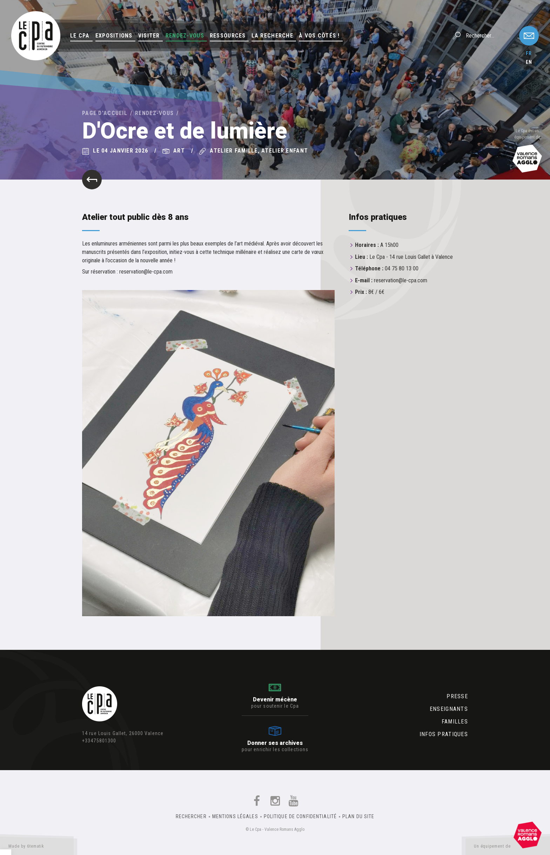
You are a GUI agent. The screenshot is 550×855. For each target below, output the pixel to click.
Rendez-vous (185, 35)
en (529, 62)
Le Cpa (80, 35)
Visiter (149, 35)
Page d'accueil (104, 113)
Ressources (228, 35)
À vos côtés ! (319, 35)
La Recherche (272, 35)
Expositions (114, 35)
